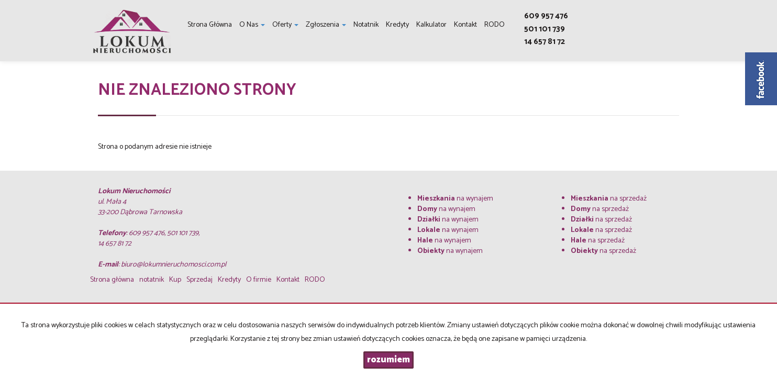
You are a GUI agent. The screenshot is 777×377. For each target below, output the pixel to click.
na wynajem (455, 199)
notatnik (366, 25)
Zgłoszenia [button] (326, 25)
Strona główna (209, 25)
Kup (175, 280)
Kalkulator (431, 25)
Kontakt (465, 25)
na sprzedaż (609, 199)
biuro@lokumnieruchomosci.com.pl (173, 265)
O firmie (258, 280)
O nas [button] (252, 25)
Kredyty (397, 25)
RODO (494, 25)
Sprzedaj (199, 280)
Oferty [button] (285, 25)
